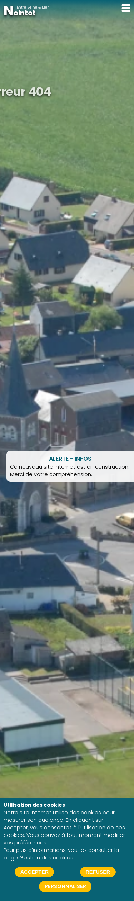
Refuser (97, 872)
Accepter (34, 872)
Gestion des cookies (46, 857)
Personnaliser (65, 886)
